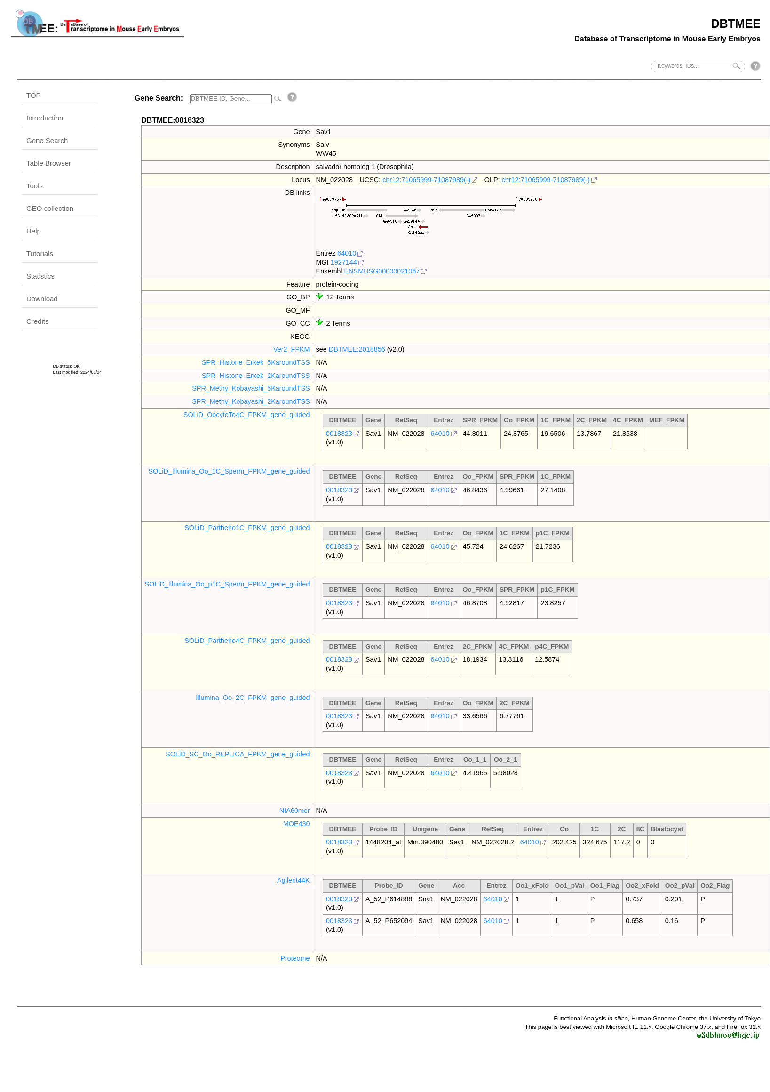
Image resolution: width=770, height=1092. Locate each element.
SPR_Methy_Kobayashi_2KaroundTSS (251, 401)
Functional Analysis (591, 1018)
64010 (346, 253)
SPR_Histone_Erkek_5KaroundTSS (256, 362)
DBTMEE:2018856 (357, 349)
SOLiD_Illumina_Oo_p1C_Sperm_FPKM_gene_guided (227, 584)
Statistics (40, 276)
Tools (34, 186)
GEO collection (49, 208)
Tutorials (39, 253)
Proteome (295, 958)
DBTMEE (736, 23)
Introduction (44, 118)
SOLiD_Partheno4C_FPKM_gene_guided (247, 640)
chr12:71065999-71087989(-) (426, 180)
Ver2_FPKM (291, 349)
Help (33, 231)
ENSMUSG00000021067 (382, 271)
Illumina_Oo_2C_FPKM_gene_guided (253, 697)
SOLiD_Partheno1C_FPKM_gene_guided (247, 527)
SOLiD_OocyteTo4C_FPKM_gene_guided (246, 414)
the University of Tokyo (730, 1018)
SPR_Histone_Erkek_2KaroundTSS (256, 375)
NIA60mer (294, 810)
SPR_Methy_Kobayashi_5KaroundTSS (251, 388)
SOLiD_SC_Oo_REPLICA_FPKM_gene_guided (238, 754)
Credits (37, 321)
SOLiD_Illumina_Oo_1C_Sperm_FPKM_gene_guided (229, 471)
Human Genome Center (663, 1018)
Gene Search (47, 140)
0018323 (339, 433)
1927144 (344, 262)
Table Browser (48, 163)
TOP (33, 95)
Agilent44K (293, 880)
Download (42, 299)
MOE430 (296, 823)
